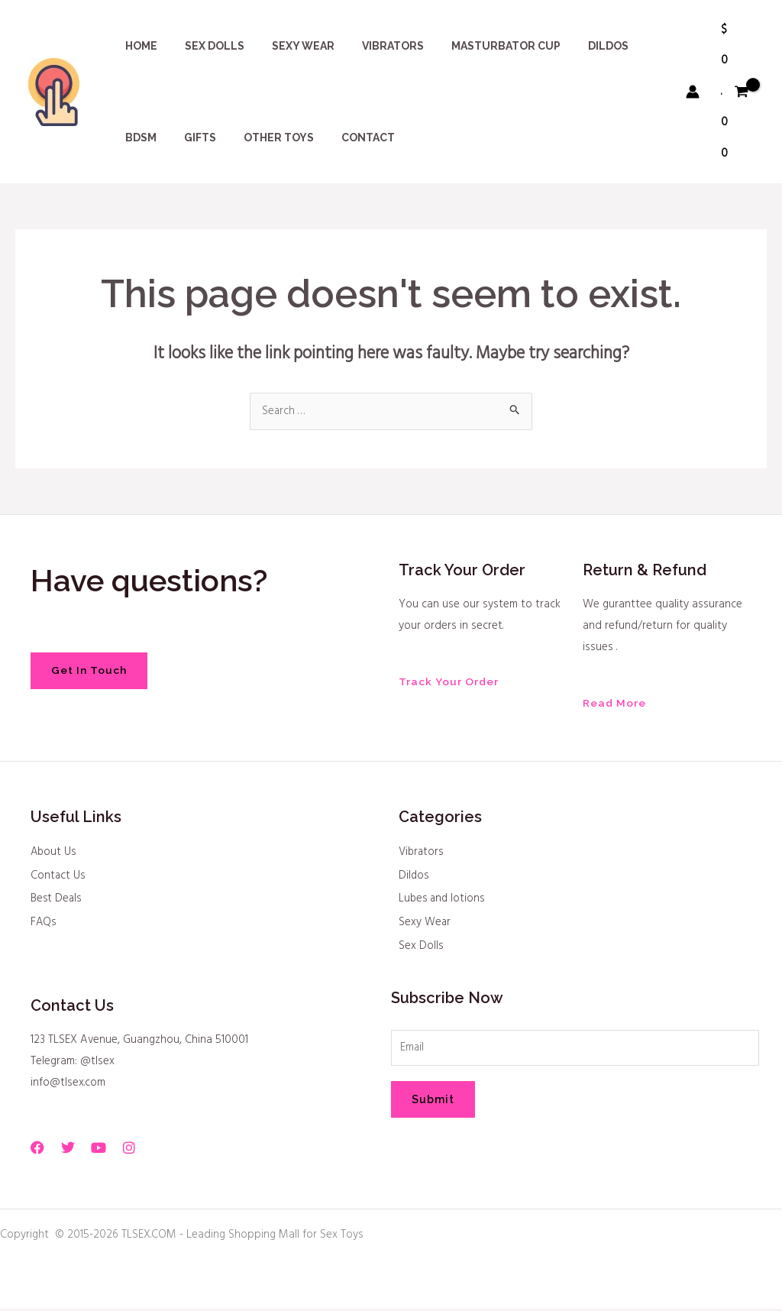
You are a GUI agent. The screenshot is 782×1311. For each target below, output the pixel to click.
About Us (54, 853)
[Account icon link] (693, 92)
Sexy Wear (425, 924)
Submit (433, 1103)
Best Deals (57, 901)
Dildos (414, 877)
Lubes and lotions (443, 901)
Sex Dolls (421, 948)
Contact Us (58, 877)
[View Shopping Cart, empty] (735, 92)
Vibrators (422, 853)
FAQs (44, 924)
